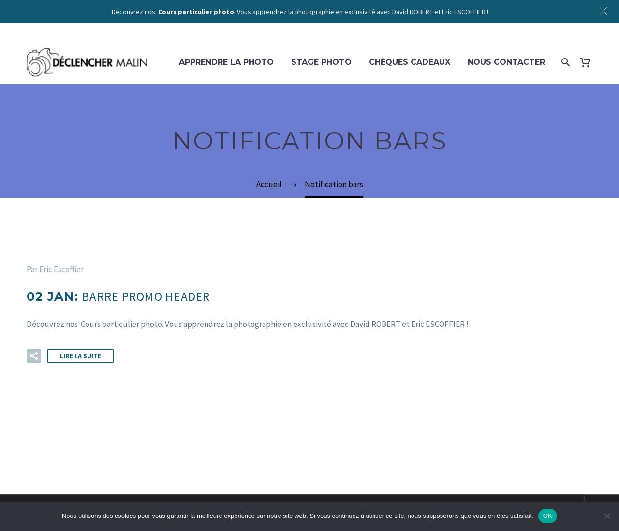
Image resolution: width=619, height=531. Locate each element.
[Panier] (589, 62)
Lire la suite (80, 356)
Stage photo (321, 62)
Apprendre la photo (226, 62)
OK (547, 515)
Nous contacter (506, 62)
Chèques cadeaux (409, 62)
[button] (34, 356)
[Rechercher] (564, 62)
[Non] (607, 516)
